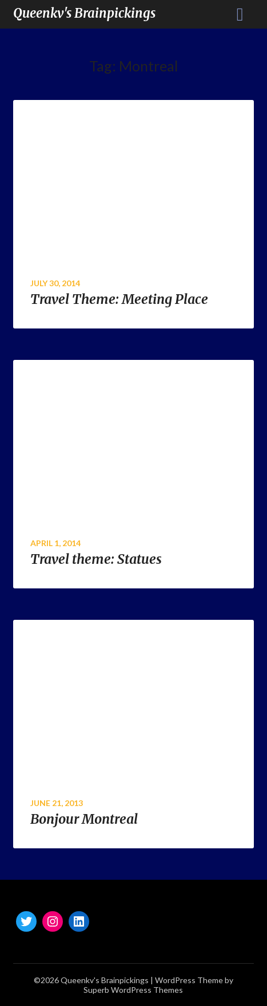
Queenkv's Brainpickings (84, 13)
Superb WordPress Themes (133, 990)
